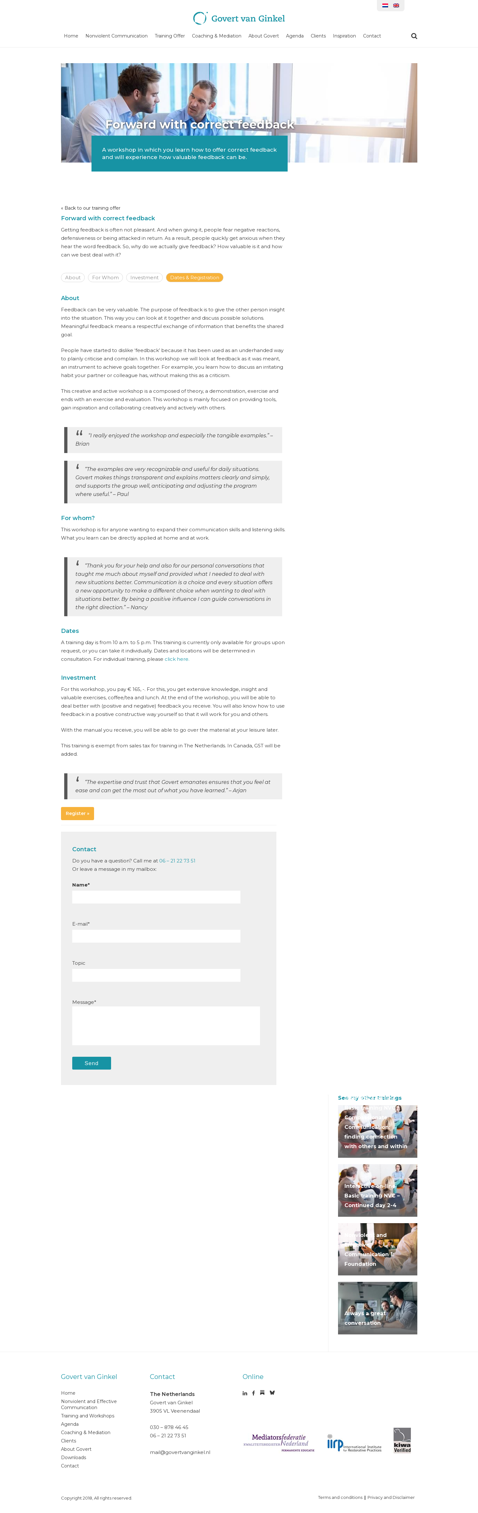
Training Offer (170, 36)
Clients (318, 36)
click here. (177, 659)
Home (71, 36)
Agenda (295, 36)
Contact (372, 36)
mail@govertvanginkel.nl (180, 1452)
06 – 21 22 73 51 (177, 861)
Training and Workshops (87, 1416)
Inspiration (344, 36)
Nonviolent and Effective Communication (89, 1404)
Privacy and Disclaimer (391, 1497)
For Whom (105, 277)
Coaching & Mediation (216, 36)
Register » (77, 813)
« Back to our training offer (90, 208)
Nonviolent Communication (116, 36)
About (73, 277)
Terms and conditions (340, 1497)
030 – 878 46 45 (169, 1427)
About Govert (263, 36)
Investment (144, 277)
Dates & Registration (194, 277)
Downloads (73, 1457)
